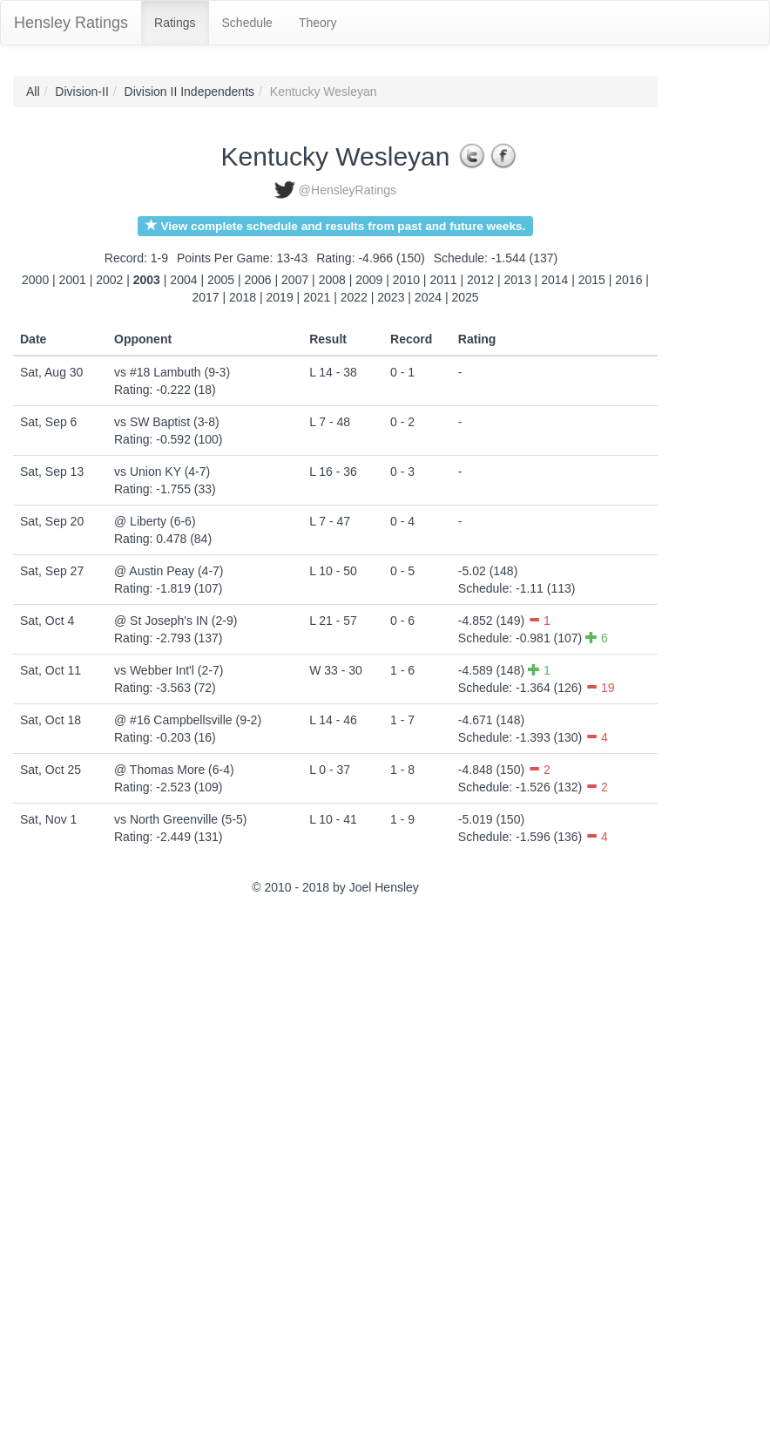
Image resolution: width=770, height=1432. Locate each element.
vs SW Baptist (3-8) (167, 422)
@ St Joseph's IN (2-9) (175, 621)
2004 (183, 280)
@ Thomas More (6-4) (174, 770)
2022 (354, 297)
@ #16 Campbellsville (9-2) (187, 720)
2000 (35, 280)
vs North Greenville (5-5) (180, 819)
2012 (480, 280)
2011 (442, 280)
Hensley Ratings (71, 22)
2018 (242, 297)
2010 (406, 280)
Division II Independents (189, 91)
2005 (220, 280)
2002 (109, 280)
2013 (517, 280)
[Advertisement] (91, 1166)
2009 (368, 280)
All (33, 91)
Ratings (174, 23)
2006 (258, 280)
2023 (390, 297)
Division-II (81, 91)
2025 (464, 297)
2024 (428, 297)
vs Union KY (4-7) (162, 471)
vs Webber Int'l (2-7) (168, 670)
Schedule (247, 23)
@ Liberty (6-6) (155, 521)
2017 (205, 297)
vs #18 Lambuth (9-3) (172, 372)
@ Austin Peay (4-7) (169, 571)
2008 (332, 280)
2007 (294, 280)
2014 (554, 280)
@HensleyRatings (347, 190)
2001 (72, 280)
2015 (591, 280)
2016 (628, 280)
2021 (316, 297)
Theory (318, 23)
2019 (280, 297)
